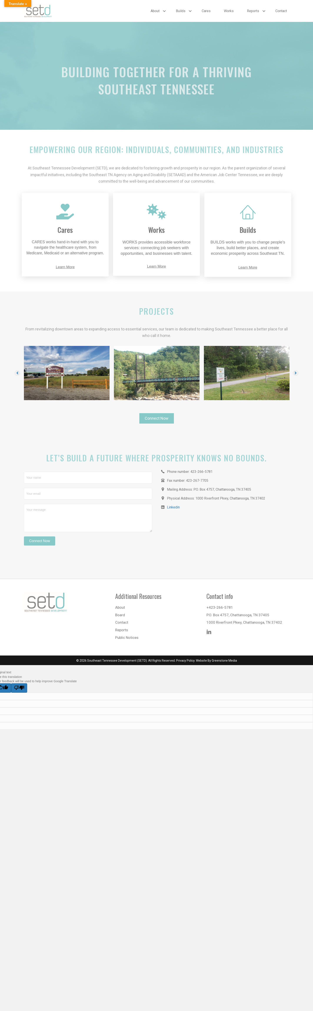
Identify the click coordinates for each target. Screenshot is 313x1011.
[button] (164, 11)
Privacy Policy (185, 660)
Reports (253, 11)
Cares (206, 11)
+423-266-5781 (219, 607)
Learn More (65, 267)
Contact (281, 11)
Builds (180, 11)
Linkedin (173, 507)
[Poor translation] (19, 687)
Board (120, 615)
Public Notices (126, 637)
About (155, 11)
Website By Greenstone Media (216, 660)
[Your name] (88, 477)
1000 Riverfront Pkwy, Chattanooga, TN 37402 (244, 622)
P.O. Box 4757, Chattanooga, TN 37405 (237, 615)
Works (229, 11)
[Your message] (88, 518)
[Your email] (88, 494)
